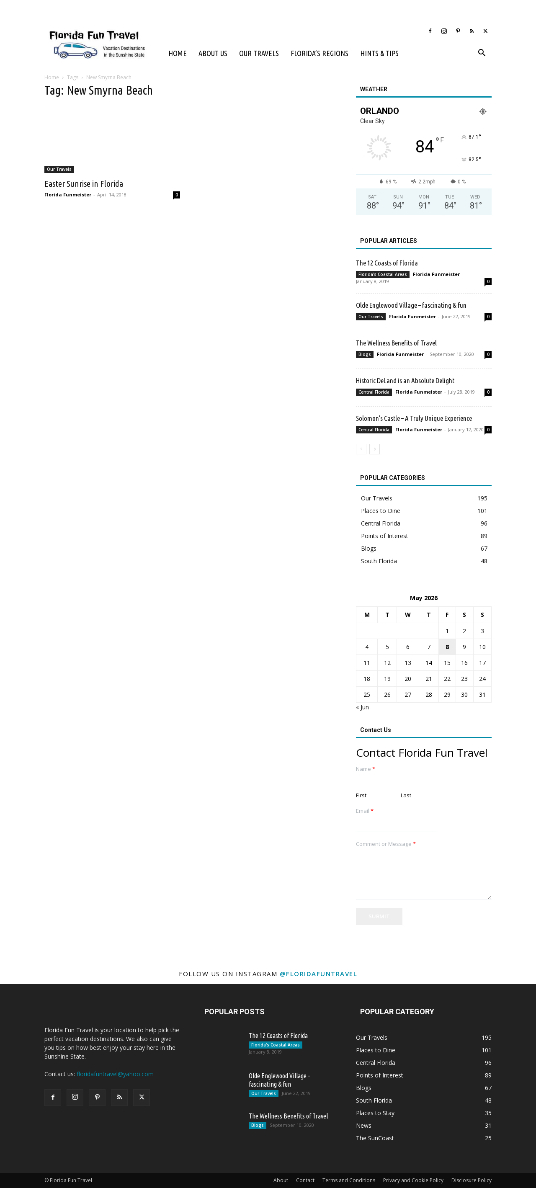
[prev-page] (361, 449)
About (280, 1180)
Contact (305, 1180)
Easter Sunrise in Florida (83, 183)
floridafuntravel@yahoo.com (115, 1074)
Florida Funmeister (67, 194)
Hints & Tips (379, 53)
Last (406, 795)
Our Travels (259, 53)
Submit (379, 916)
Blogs (364, 354)
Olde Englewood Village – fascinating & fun (411, 305)
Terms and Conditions (348, 1180)
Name (365, 769)
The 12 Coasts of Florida (387, 263)
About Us (212, 53)
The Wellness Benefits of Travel (396, 343)
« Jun (362, 707)
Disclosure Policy (471, 1180)
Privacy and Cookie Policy (413, 1180)
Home (177, 53)
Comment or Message (386, 844)
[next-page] (374, 449)
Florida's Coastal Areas (382, 274)
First (361, 795)
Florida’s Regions (319, 53)
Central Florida (373, 392)
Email (365, 810)
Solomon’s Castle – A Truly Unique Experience (414, 418)
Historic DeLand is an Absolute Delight (405, 380)
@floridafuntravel (319, 973)
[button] (482, 54)
